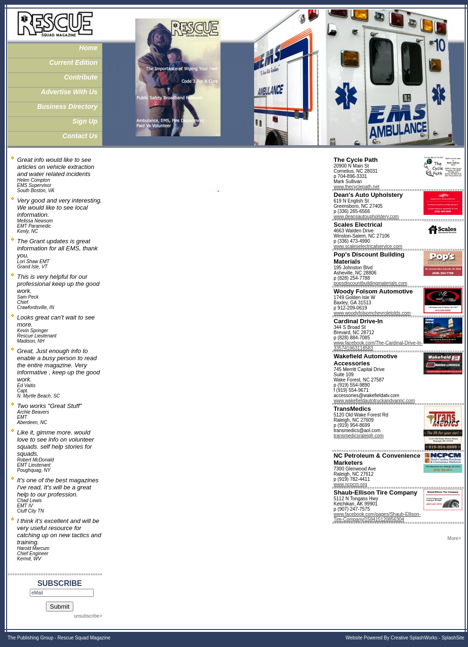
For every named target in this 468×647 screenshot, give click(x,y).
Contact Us (79, 136)
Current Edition (73, 62)
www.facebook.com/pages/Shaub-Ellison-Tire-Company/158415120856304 (377, 517)
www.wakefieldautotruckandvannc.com (374, 400)
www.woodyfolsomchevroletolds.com (372, 313)
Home (88, 48)
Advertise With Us (69, 92)
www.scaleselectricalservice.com (368, 246)
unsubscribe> (88, 616)
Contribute (80, 77)
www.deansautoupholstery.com (366, 216)
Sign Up (84, 121)
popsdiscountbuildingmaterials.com (370, 283)
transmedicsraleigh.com (359, 435)
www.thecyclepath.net (357, 186)
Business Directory (67, 106)
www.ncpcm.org (350, 484)
